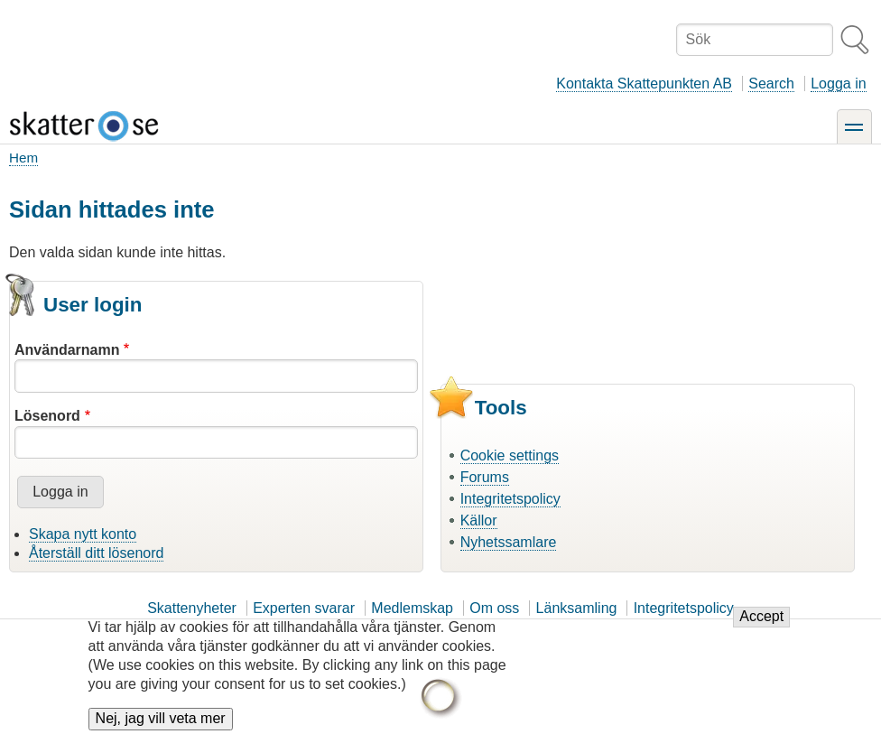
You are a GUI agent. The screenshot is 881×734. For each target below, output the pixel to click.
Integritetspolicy (510, 498)
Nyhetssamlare (508, 542)
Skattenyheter (191, 608)
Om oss (494, 608)
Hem (23, 157)
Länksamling (576, 608)
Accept (761, 625)
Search (771, 83)
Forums (484, 477)
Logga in (838, 83)
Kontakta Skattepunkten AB (644, 83)
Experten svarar (304, 608)
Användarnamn (66, 350)
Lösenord (47, 415)
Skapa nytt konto (82, 534)
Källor (478, 520)
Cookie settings (509, 455)
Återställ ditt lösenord (96, 553)
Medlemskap (412, 608)
